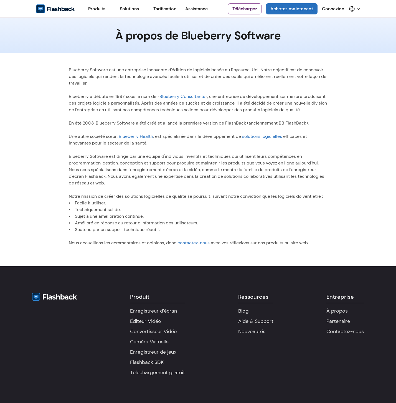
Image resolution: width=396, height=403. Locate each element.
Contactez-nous (345, 331)
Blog (243, 311)
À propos (337, 311)
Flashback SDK (147, 362)
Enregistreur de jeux (153, 352)
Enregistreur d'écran (153, 311)
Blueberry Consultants (182, 96)
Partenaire (338, 321)
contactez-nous (193, 243)
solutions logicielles (262, 136)
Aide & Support (255, 321)
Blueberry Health (136, 136)
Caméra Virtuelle (149, 341)
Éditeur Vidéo (145, 321)
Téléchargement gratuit (157, 372)
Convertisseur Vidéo (153, 331)
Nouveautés (251, 331)
